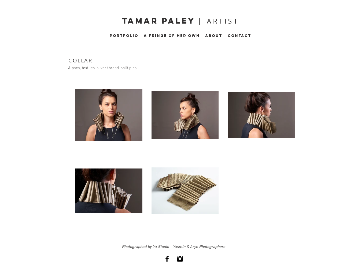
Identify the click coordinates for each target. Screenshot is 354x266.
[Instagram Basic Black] (180, 259)
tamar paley (160, 21)
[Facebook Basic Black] (167, 259)
